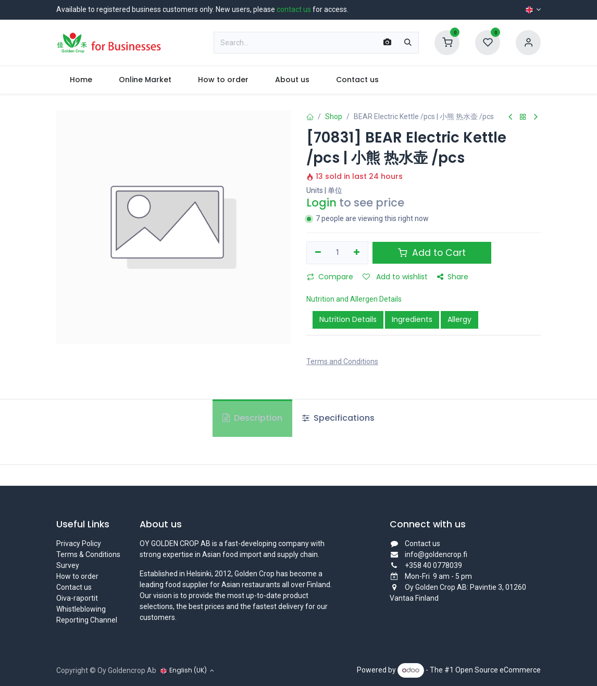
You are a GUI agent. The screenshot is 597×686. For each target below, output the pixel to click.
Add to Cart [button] (432, 253)
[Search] (407, 42)
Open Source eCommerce (498, 670)
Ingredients (412, 319)
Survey (67, 565)
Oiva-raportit (77, 598)
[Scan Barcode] (387, 42)
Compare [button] (330, 276)
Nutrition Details (348, 319)
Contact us (74, 587)
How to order (77, 576)
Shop (333, 116)
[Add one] (357, 252)
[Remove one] (318, 252)
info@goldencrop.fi (436, 554)
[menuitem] (80, 80)
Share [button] (452, 276)
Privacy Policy (78, 543)
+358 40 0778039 (433, 565)
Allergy (459, 319)
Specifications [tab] (338, 418)
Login (321, 202)
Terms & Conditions (88, 554)
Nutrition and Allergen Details (354, 299)
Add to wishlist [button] (395, 276)
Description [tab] (252, 418)
